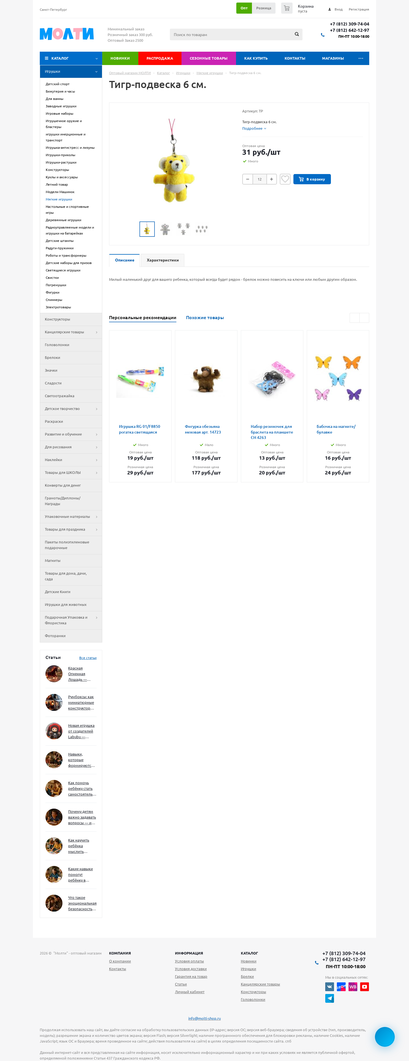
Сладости (53, 383)
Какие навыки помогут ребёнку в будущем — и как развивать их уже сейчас (80, 875)
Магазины (333, 58)
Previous (133, 229)
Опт (244, 8)
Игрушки (73, 71)
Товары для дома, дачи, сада (66, 576)
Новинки (120, 58)
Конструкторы (57, 319)
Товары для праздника (73, 529)
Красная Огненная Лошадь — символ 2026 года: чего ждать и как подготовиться (81, 674)
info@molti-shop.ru (204, 1018)
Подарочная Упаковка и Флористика (73, 620)
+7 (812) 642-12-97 (349, 30)
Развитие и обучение (73, 434)
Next (216, 229)
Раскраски (54, 421)
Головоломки (57, 345)
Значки (51, 370)
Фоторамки (55, 636)
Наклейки (73, 460)
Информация (189, 953)
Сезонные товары (209, 58)
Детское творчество (73, 409)
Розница (263, 8)
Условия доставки (191, 969)
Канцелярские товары (73, 332)
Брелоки (52, 357)
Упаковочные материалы (73, 516)
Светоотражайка (59, 396)
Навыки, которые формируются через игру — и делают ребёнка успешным (81, 760)
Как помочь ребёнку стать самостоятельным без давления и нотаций (82, 789)
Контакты (295, 58)
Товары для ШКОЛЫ (73, 472)
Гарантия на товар (191, 976)
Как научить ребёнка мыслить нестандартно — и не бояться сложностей (81, 846)
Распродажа (160, 58)
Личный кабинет (189, 992)
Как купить (256, 58)
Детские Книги (57, 592)
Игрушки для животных (66, 604)
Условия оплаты (189, 961)
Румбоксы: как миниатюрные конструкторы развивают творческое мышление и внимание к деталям (81, 703)
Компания (120, 953)
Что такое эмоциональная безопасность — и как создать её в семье (82, 903)
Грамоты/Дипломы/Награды (62, 501)
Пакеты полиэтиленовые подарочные (67, 545)
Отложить (285, 179)
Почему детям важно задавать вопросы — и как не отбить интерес (82, 817)
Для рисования (73, 447)
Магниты (52, 560)
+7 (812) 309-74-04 (349, 24)
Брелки (247, 976)
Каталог (60, 58)
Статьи (181, 984)
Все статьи (88, 658)
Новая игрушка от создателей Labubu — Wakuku (81, 731)
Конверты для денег (63, 485)
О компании (120, 961)
